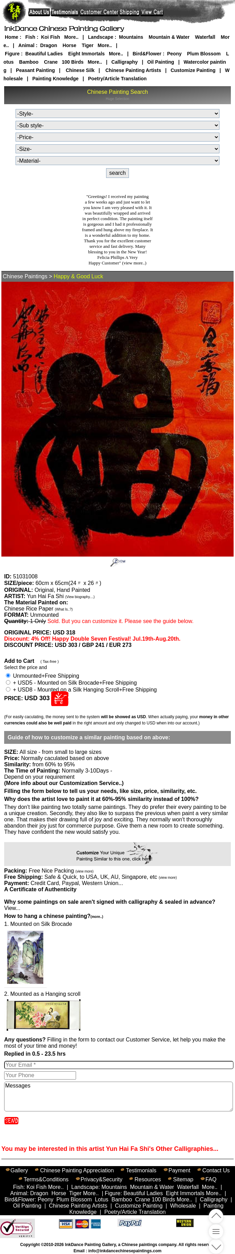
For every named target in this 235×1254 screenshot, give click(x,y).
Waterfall (205, 37)
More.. (71, 37)
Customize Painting (193, 70)
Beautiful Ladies (44, 53)
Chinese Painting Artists (133, 70)
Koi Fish (50, 37)
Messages (118, 1096)
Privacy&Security (101, 1179)
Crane (51, 62)
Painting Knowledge (55, 78)
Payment (179, 1170)
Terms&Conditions (46, 1179)
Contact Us (216, 1170)
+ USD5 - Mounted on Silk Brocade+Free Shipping (71, 683)
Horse (69, 45)
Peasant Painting (35, 70)
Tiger (88, 45)
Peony (174, 53)
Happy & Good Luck (78, 276)
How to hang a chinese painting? (53, 916)
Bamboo (28, 62)
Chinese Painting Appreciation (77, 1170)
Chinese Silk (80, 70)
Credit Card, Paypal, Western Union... (76, 883)
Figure (12, 53)
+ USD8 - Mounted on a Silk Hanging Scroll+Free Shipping (81, 690)
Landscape (100, 37)
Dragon (48, 45)
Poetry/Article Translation (117, 78)
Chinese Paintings (25, 276)
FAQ (210, 1179)
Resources (147, 1179)
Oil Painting (160, 62)
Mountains (131, 37)
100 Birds (73, 62)
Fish (30, 37)
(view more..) (134, 262)
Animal (26, 45)
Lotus (101, 1199)
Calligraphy (124, 62)
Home (11, 37)
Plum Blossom (203, 53)
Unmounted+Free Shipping (42, 676)
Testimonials (141, 1170)
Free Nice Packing (61, 871)
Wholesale (183, 1206)
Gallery (19, 1170)
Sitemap (183, 1179)
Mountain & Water (169, 37)
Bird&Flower (147, 53)
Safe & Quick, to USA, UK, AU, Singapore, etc (110, 877)
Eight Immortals (86, 53)
